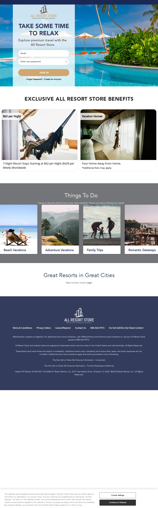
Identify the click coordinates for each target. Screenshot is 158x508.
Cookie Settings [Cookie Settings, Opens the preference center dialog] (117, 495)
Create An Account (52, 79)
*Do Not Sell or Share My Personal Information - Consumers (79, 360)
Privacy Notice (44, 328)
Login (89, 282)
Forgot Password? (34, 79)
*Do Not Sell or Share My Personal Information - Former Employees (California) (79, 366)
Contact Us (80, 328)
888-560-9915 (97, 328)
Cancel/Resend (62, 328)
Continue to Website (117, 502)
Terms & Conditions (22, 328)
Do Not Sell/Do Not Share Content (126, 328)
